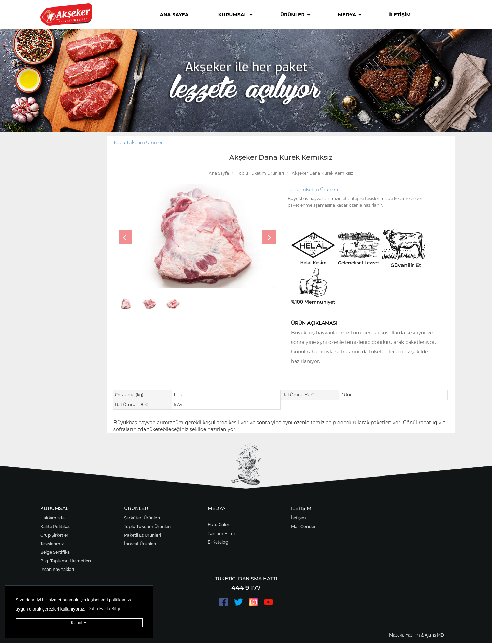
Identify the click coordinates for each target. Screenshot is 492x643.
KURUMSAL (235, 15)
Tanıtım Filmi (221, 533)
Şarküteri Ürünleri (142, 517)
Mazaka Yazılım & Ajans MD (416, 635)
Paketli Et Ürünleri (142, 535)
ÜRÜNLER (295, 15)
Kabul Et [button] (79, 622)
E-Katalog (218, 542)
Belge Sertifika (55, 552)
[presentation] (125, 237)
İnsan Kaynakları (57, 569)
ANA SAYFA (174, 15)
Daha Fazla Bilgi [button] (103, 608)
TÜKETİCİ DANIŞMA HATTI (246, 579)
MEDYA (350, 15)
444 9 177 (246, 588)
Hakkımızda (52, 517)
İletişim (298, 517)
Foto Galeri (219, 524)
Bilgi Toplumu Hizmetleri (65, 560)
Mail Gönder (303, 526)
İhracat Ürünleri (140, 543)
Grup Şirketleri (54, 535)
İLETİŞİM (400, 15)
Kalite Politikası (55, 526)
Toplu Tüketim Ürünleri (138, 142)
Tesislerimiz (52, 543)
